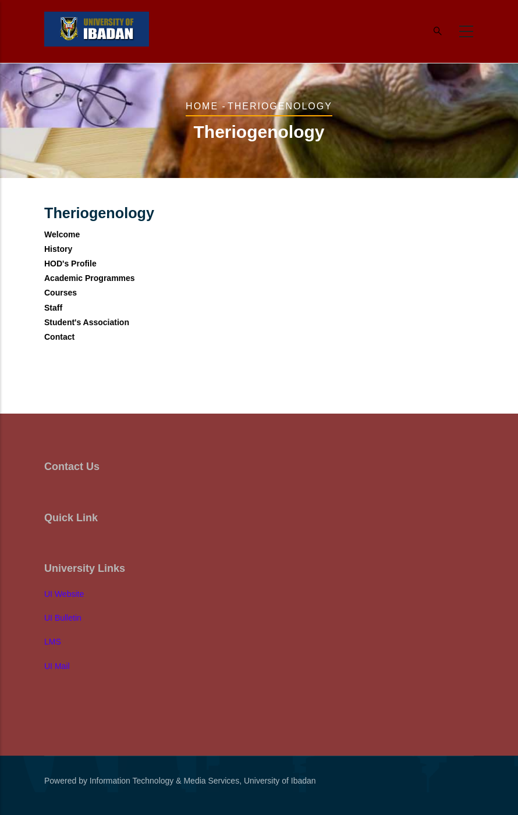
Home (202, 106)
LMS (52, 641)
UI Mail (57, 666)
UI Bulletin (62, 617)
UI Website (64, 594)
